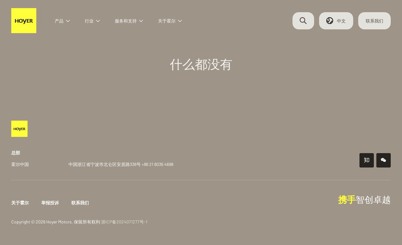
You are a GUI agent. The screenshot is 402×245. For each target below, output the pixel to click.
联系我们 (370, 22)
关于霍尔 (175, 22)
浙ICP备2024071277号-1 (128, 221)
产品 (67, 22)
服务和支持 (134, 22)
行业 (97, 22)
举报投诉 (54, 202)
